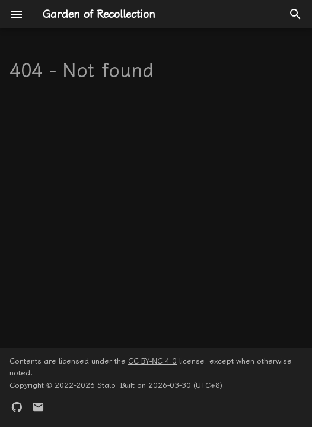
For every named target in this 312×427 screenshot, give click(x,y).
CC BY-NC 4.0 (152, 360)
